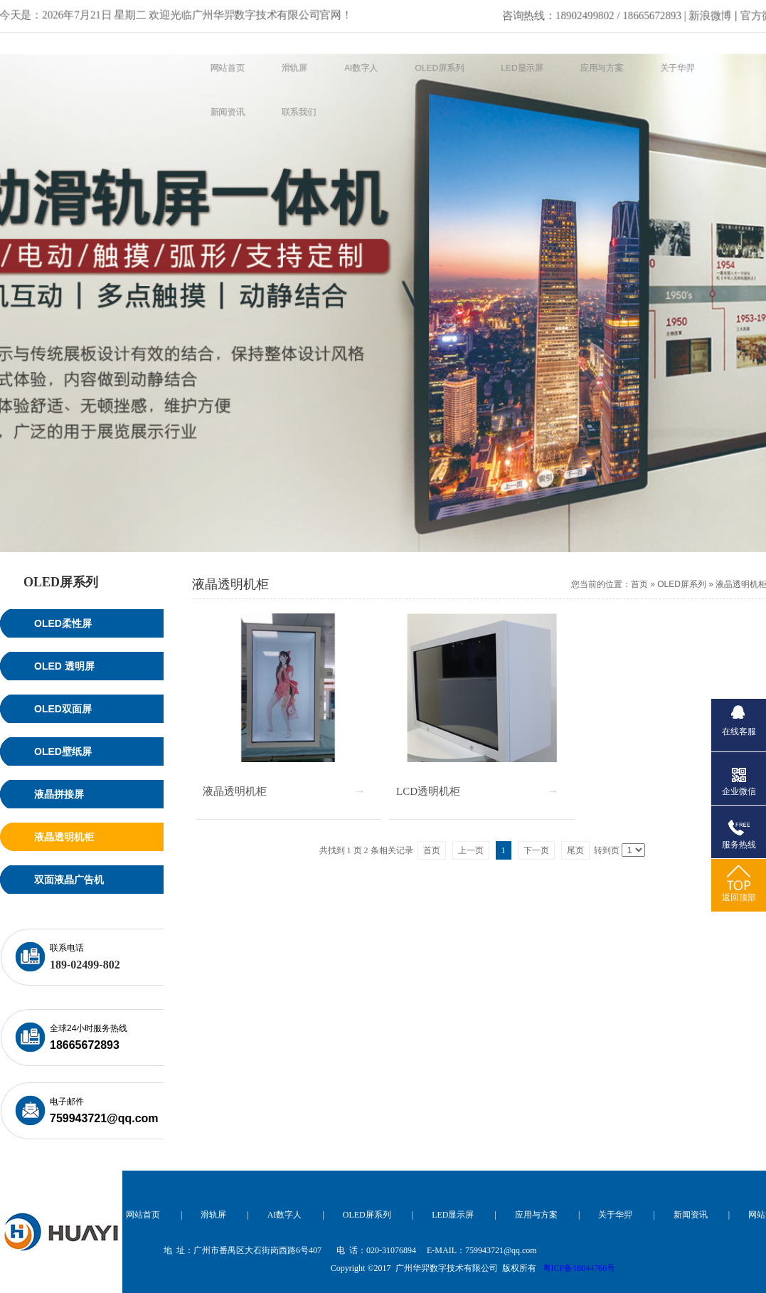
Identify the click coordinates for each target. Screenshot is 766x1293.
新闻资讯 (691, 1215)
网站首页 (143, 1215)
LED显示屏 (453, 1215)
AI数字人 (284, 1215)
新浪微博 (619, 13)
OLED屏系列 (681, 584)
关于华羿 (615, 1215)
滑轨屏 (213, 1215)
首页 (639, 584)
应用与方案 (536, 1215)
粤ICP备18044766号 (579, 1268)
